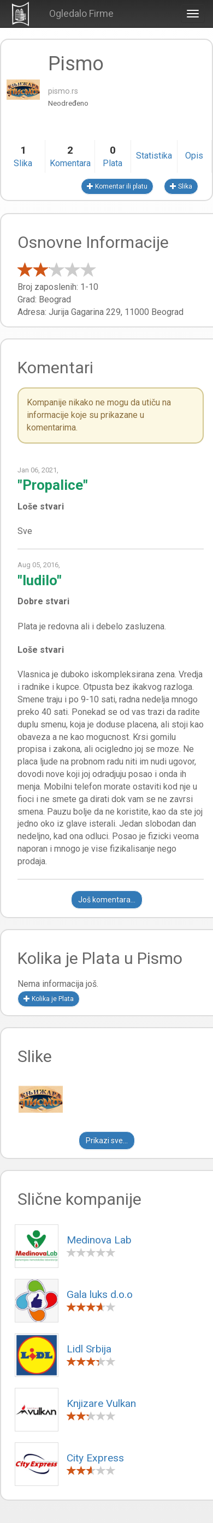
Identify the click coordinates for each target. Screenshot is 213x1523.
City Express (95, 1458)
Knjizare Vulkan (101, 1403)
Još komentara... (106, 899)
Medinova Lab (99, 1240)
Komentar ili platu (117, 186)
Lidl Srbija (89, 1349)
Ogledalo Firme (81, 13)
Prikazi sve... (107, 1140)
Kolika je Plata (48, 999)
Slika (181, 186)
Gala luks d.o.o (100, 1294)
